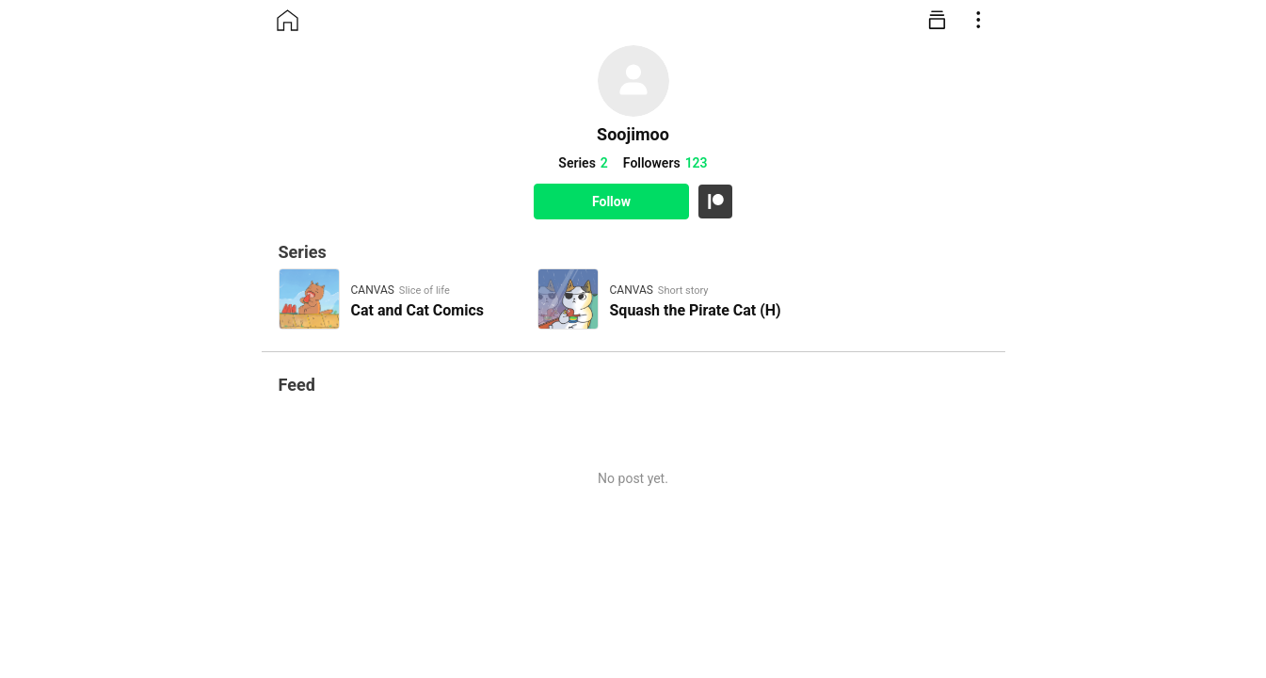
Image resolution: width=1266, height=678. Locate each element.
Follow (611, 201)
